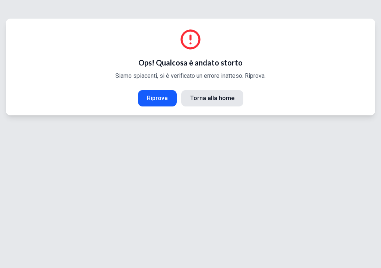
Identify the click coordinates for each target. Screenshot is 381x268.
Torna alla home (212, 98)
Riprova (157, 98)
